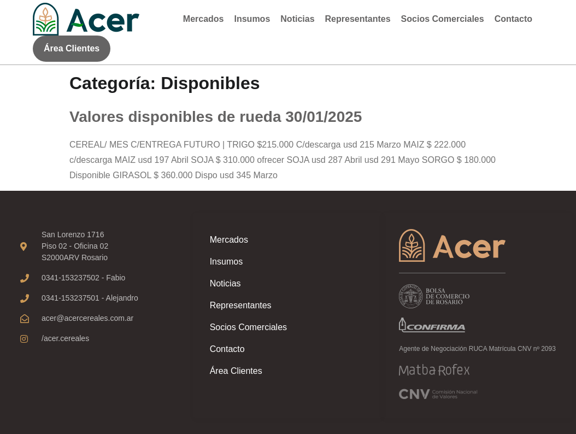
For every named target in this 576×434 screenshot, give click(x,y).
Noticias (297, 19)
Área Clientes (236, 371)
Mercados (203, 19)
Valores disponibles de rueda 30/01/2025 (215, 116)
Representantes (358, 19)
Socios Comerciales (442, 19)
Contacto (513, 19)
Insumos (252, 19)
